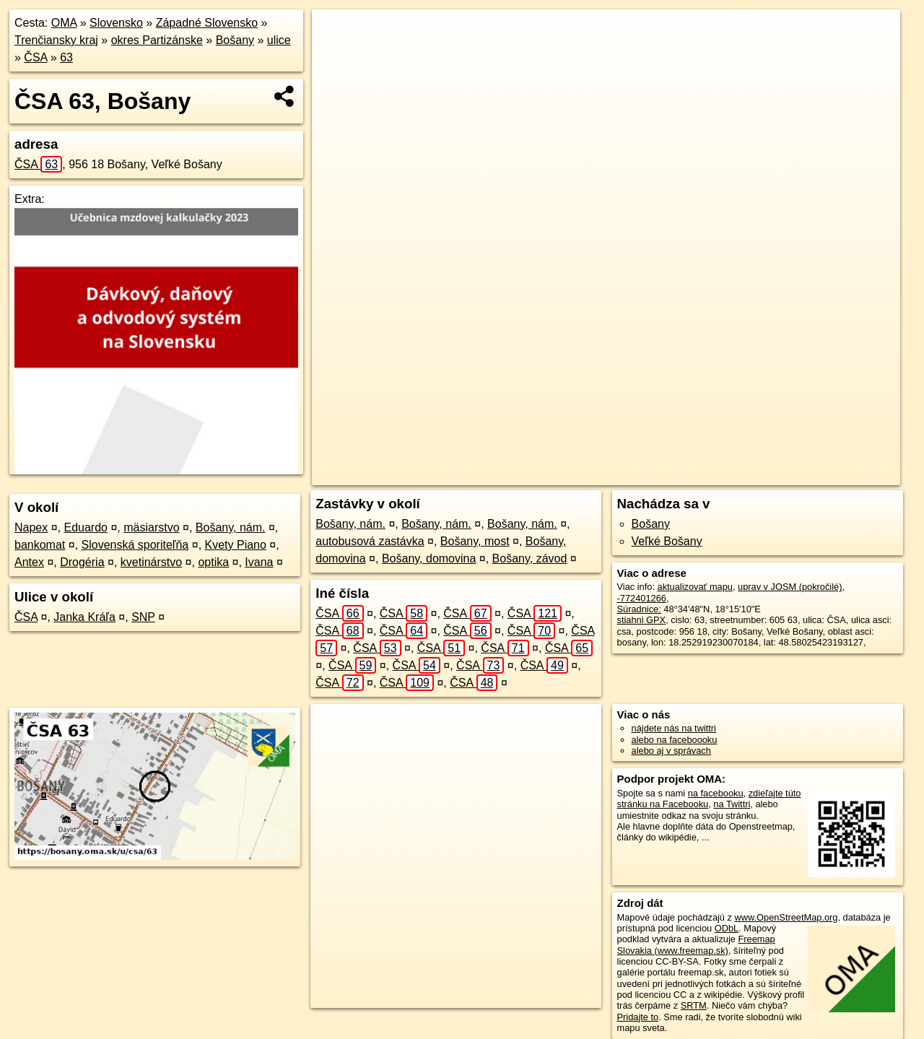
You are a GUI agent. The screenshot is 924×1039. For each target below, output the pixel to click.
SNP (143, 617)
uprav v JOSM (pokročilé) (790, 586)
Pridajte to (638, 1017)
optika (213, 562)
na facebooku (716, 793)
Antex (29, 562)
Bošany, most (475, 541)
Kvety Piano (235, 545)
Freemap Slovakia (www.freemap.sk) (696, 944)
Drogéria (82, 562)
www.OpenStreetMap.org (785, 917)
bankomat (39, 545)
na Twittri (731, 804)
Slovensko (116, 23)
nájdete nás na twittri (674, 728)
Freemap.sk (730, 474)
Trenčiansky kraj (56, 40)
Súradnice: (639, 609)
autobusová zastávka (369, 541)
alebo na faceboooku (675, 739)
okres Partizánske (157, 40)
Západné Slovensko (207, 23)
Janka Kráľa (84, 617)
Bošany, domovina (429, 558)
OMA (64, 23)
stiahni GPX (641, 619)
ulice (279, 40)
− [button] (336, 56)
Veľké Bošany (667, 541)
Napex (31, 527)
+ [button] (336, 34)
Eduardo (86, 527)
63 (66, 57)
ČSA (35, 57)
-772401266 (641, 598)
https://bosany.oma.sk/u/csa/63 (837, 474)
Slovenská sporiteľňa (135, 545)
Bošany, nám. (231, 527)
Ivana (259, 562)
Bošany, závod (529, 558)
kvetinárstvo (151, 562)
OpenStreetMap (655, 474)
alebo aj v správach (671, 750)
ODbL (726, 928)
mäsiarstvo (151, 527)
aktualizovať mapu (695, 586)
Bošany (235, 40)
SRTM (694, 1005)
